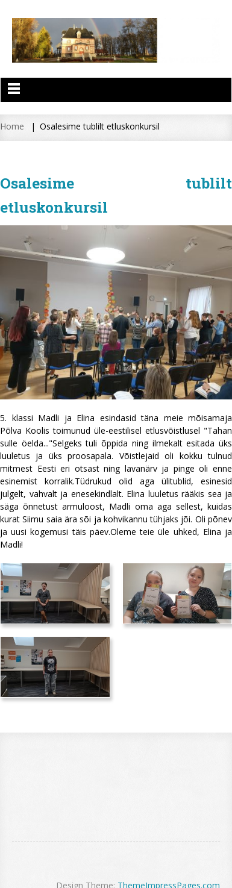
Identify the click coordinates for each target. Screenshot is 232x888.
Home (12, 126)
